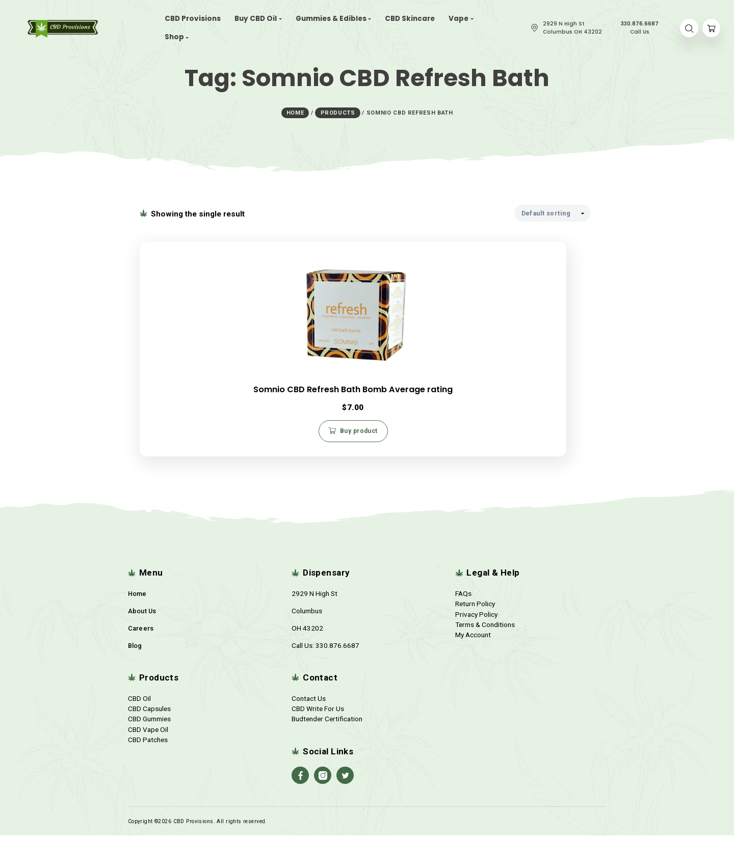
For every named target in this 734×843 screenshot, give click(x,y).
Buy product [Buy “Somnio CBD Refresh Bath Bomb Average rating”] (214, 432)
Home (137, 601)
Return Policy (475, 611)
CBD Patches (148, 747)
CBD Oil (139, 705)
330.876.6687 (337, 652)
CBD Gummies (149, 726)
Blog (135, 653)
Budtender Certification (327, 726)
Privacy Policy (476, 621)
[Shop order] (552, 210)
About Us (142, 618)
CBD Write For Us (318, 716)
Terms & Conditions (485, 632)
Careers (141, 635)
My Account (473, 642)
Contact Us (309, 705)
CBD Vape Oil (148, 736)
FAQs (463, 600)
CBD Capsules (149, 716)
